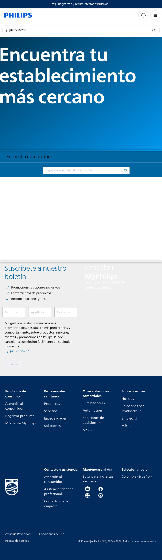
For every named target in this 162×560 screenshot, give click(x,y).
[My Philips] (143, 15)
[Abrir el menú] (155, 15)
